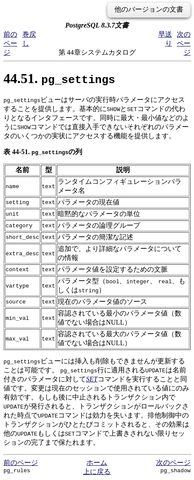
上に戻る (97, 471)
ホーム (96, 462)
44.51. (59, 78)
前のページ (10, 43)
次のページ (184, 43)
